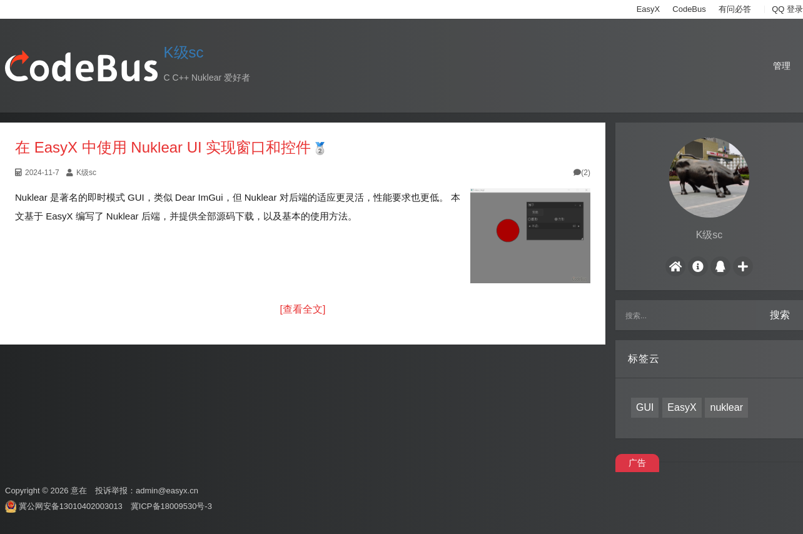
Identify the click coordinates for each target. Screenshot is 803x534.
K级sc (184, 52)
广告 (637, 463)
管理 (781, 66)
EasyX (648, 9)
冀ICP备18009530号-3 (171, 506)
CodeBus (688, 9)
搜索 (780, 315)
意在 (79, 490)
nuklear (726, 407)
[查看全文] (303, 309)
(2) (581, 172)
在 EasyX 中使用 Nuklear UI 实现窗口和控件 (163, 147)
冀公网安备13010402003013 (71, 506)
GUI (645, 407)
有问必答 (735, 9)
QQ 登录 (787, 9)
